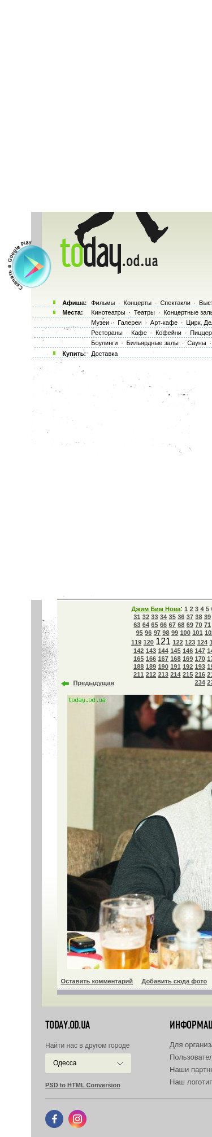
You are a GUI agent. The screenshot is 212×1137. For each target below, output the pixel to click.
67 (172, 624)
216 (200, 674)
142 (138, 650)
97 (157, 632)
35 (172, 616)
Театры (144, 312)
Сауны (196, 342)
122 (177, 642)
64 (145, 624)
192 (188, 666)
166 (151, 658)
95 (139, 632)
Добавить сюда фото (174, 981)
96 (148, 632)
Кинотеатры (108, 312)
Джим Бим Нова (156, 608)
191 (175, 666)
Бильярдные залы (153, 342)
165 (138, 658)
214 (175, 674)
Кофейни (168, 332)
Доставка (104, 353)
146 (188, 650)
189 (151, 666)
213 (163, 674)
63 (136, 624)
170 (200, 658)
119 (136, 642)
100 (185, 632)
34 (163, 616)
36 (181, 616)
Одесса (64, 1063)
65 (154, 624)
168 (175, 658)
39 (207, 616)
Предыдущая (93, 682)
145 (175, 650)
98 (165, 632)
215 (188, 674)
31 (136, 616)
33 (154, 616)
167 (163, 658)
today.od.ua (67, 1025)
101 (197, 632)
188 (138, 666)
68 (181, 624)
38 (198, 616)
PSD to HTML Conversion (82, 1085)
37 (190, 616)
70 (198, 624)
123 (190, 642)
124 (202, 642)
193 (200, 666)
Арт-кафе (164, 322)
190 (163, 666)
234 (200, 682)
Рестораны (107, 332)
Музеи (100, 322)
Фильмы (103, 302)
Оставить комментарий (97, 981)
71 (207, 624)
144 (163, 650)
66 (163, 624)
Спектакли (175, 302)
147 (200, 650)
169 (188, 658)
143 (151, 650)
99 (174, 632)
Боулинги (104, 342)
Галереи (129, 322)
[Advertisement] (106, 106)
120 (149, 642)
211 (138, 674)
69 (190, 624)
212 (151, 674)
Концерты (137, 302)
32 (145, 616)
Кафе (139, 332)
